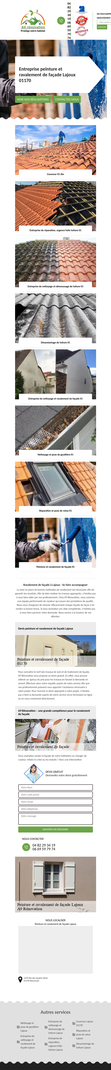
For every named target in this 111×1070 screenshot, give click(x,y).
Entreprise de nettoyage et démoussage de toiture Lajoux (56, 1027)
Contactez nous (67, 99)
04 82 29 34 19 (69, 11)
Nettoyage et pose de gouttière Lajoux (30, 1027)
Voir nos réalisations (33, 99)
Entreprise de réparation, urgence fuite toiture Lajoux (55, 1044)
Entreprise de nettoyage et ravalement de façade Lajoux (28, 1042)
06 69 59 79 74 (69, 30)
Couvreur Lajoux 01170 (84, 1023)
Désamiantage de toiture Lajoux (85, 1045)
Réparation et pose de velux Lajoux (83, 1034)
